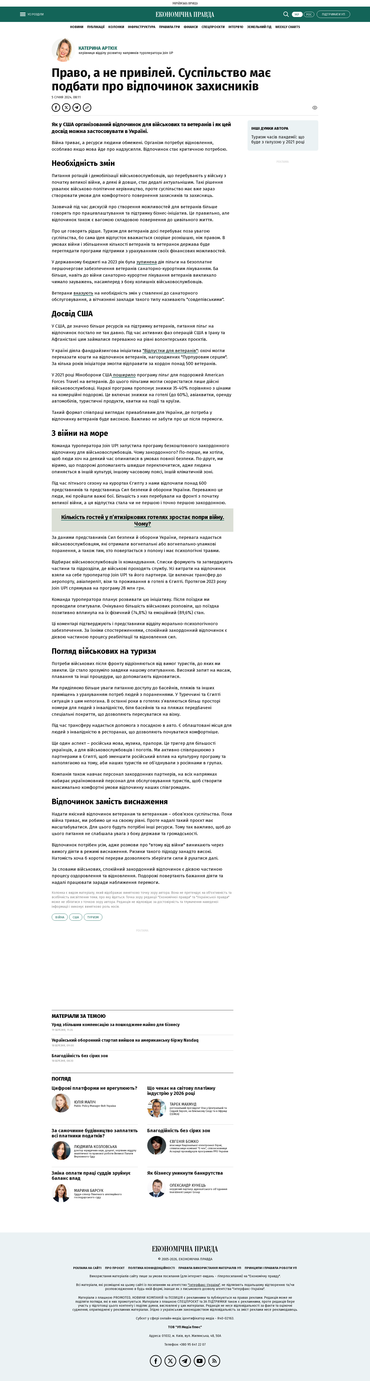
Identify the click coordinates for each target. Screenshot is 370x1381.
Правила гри (169, 27)
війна (59, 917)
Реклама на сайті (87, 1268)
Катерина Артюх (98, 48)
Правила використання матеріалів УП (209, 1268)
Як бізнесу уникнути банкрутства (185, 1173)
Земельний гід (259, 27)
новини (76, 27)
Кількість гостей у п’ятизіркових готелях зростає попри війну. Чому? (142, 520)
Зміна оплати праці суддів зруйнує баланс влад (91, 1175)
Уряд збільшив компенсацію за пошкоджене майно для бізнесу (116, 1024)
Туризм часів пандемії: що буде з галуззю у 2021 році (277, 139)
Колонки (116, 27)
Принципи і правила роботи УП (271, 1268)
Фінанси (191, 27)
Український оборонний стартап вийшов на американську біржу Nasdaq (125, 1040)
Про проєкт (115, 1268)
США (76, 917)
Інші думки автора (269, 128)
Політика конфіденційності (151, 1268)
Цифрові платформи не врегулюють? (94, 1088)
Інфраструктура (141, 27)
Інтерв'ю (235, 27)
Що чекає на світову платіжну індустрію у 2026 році (181, 1090)
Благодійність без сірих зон (80, 1055)
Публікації (96, 27)
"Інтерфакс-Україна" (204, 1285)
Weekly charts (287, 27)
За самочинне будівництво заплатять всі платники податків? (95, 1133)
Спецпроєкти (213, 27)
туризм (93, 917)
